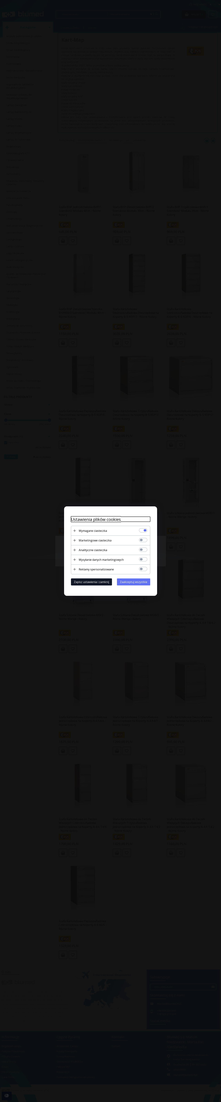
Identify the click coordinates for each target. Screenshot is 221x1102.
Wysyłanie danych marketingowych (101, 559)
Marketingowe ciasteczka (95, 540)
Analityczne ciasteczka (93, 550)
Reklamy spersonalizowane (96, 569)
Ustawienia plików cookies (96, 519)
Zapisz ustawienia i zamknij (91, 582)
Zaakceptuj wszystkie (133, 582)
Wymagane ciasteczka (93, 530)
